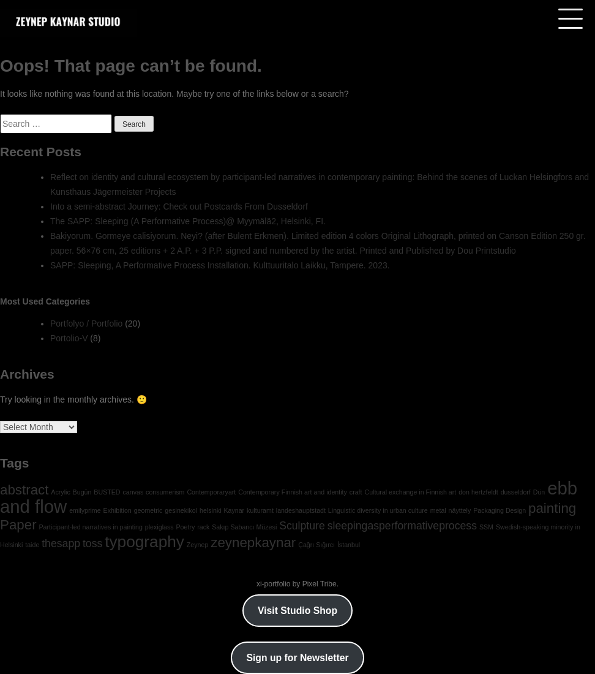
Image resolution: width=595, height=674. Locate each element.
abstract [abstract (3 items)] (24, 490)
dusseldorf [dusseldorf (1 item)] (516, 492)
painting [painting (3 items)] (552, 508)
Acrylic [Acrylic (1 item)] (60, 492)
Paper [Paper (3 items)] (18, 524)
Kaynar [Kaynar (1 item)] (233, 510)
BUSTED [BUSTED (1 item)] (107, 492)
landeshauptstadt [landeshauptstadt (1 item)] (301, 510)
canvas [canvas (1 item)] (132, 492)
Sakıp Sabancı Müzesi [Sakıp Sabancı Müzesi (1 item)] (244, 527)
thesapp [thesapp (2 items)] (61, 543)
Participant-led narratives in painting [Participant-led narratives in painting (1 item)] (90, 527)
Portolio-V (69, 338)
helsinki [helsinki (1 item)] (211, 510)
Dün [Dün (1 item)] (539, 492)
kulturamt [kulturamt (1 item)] (260, 510)
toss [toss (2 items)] (92, 543)
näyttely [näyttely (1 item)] (460, 510)
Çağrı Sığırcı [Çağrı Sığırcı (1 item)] (316, 544)
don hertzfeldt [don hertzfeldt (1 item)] (478, 492)
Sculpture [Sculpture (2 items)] (302, 526)
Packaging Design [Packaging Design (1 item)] (499, 510)
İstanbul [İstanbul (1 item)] (348, 544)
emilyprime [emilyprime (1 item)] (85, 510)
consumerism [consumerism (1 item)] (165, 492)
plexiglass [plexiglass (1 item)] (159, 527)
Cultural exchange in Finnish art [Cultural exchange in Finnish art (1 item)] (410, 492)
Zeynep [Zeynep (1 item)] (198, 544)
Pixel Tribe (319, 584)
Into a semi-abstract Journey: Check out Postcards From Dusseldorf (179, 206)
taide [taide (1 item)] (32, 544)
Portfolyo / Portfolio (86, 323)
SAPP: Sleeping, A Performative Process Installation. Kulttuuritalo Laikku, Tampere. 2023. (220, 265)
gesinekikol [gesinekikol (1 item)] (181, 510)
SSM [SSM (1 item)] (486, 527)
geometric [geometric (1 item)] (148, 510)
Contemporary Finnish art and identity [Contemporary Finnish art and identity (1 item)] (292, 492)
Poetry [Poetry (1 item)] (185, 527)
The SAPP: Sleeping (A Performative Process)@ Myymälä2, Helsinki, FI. (188, 221)
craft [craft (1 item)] (356, 492)
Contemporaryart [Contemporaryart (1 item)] (211, 492)
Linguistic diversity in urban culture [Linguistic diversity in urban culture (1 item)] (378, 510)
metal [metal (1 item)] (438, 510)
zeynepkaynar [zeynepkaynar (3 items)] (253, 542)
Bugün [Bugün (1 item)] (82, 492)
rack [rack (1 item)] (203, 527)
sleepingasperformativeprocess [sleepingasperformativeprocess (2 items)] (402, 526)
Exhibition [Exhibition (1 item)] (117, 510)
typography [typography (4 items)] (144, 541)
